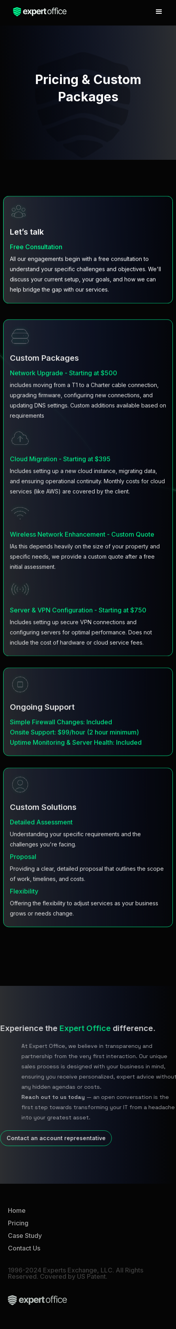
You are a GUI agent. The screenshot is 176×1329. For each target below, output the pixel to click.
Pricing (18, 1223)
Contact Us (24, 1248)
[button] (159, 12)
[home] (38, 11)
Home (17, 1210)
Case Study (25, 1235)
